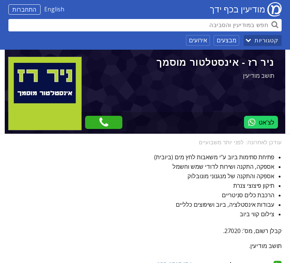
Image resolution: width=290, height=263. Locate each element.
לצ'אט (261, 122)
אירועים (198, 40)
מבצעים (226, 40)
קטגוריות (266, 40)
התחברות (24, 9)
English (54, 9)
